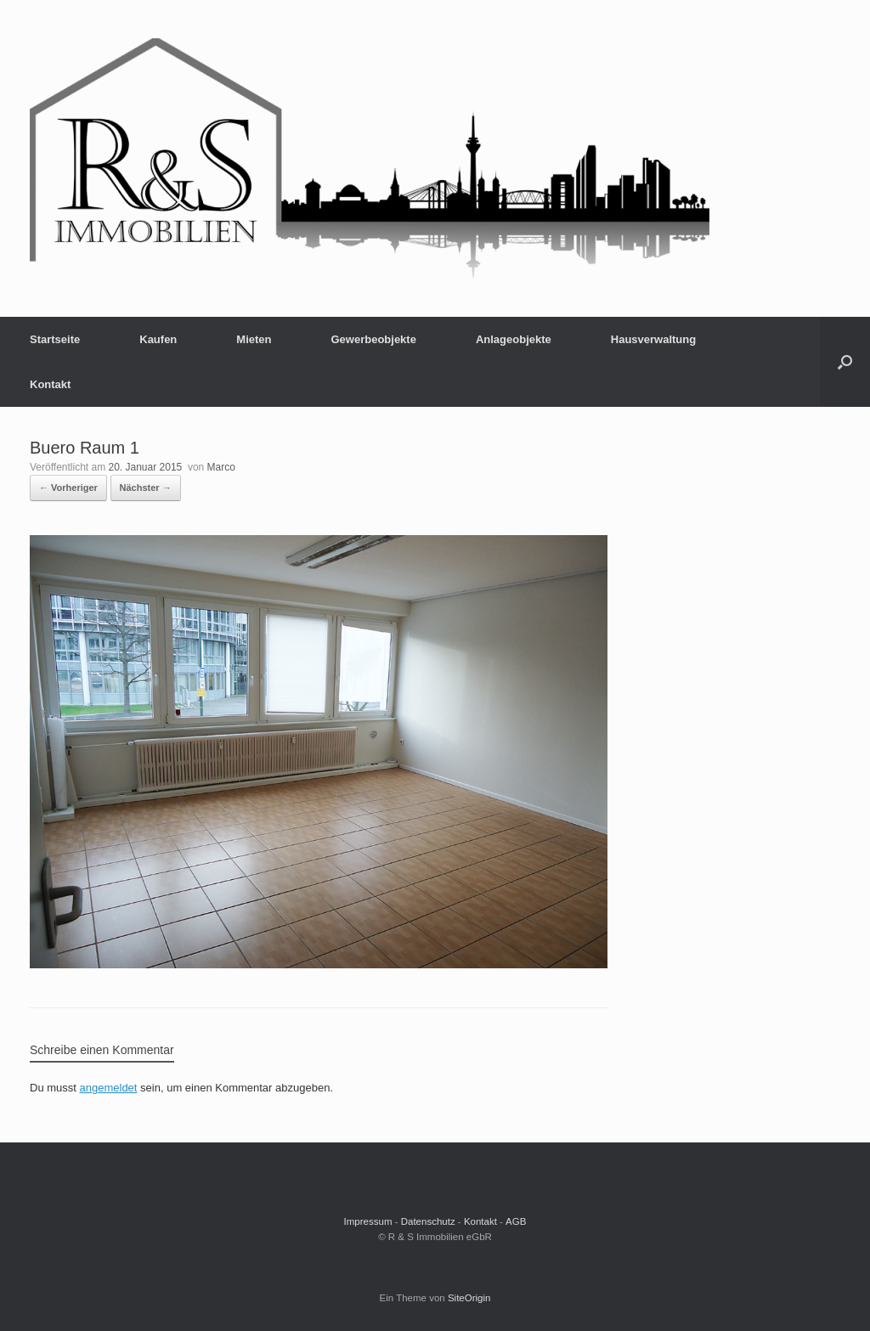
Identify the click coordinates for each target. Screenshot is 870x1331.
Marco (221, 467)
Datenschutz (428, 1221)
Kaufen (158, 339)
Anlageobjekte (513, 339)
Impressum (368, 1221)
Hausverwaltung (653, 339)
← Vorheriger (68, 487)
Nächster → (146, 487)
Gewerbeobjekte (372, 339)
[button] (845, 362)
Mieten (253, 339)
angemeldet (109, 1087)
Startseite (55, 339)
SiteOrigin (469, 1298)
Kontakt (50, 384)
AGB (516, 1221)
